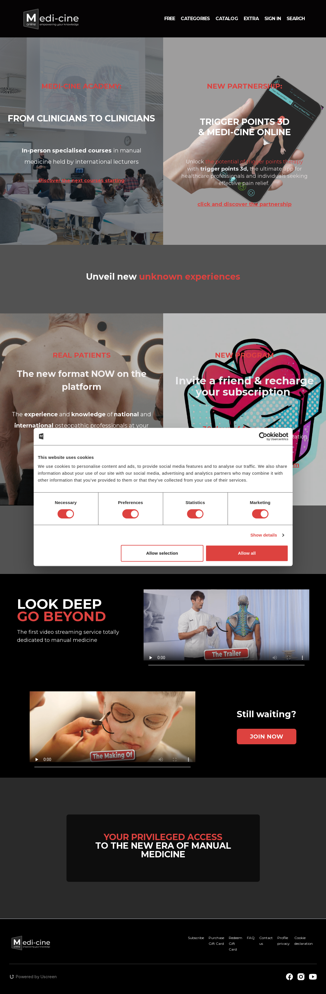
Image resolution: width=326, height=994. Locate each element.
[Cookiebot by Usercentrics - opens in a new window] (263, 436)
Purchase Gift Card (216, 941)
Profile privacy (283, 941)
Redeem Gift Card (235, 943)
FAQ (251, 938)
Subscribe (196, 938)
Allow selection (162, 553)
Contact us (266, 941)
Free (169, 18)
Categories (195, 18)
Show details (263, 535)
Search (296, 18)
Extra (251, 18)
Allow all (247, 553)
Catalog (227, 18)
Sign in (272, 18)
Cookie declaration (303, 941)
